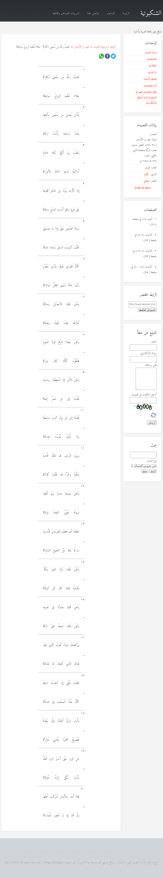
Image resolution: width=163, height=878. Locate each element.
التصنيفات (152, 58)
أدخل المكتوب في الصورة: (144, 394)
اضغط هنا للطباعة (142, 187)
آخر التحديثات (150, 85)
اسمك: (154, 341)
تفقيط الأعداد (150, 78)
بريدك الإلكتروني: (148, 353)
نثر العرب (152, 72)
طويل (147, 167)
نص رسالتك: (150, 365)
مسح (145, 471)
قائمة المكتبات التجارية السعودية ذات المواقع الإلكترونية (146, 97)
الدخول (111, 13)
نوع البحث (152, 460)
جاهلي (146, 180)
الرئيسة (126, 13)
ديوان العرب (99, 46)
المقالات (153, 65)
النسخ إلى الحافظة (147, 310)
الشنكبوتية (150, 13)
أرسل (152, 471)
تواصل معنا (93, 13)
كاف (146, 174)
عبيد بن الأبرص (81, 46)
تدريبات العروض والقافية (66, 13)
